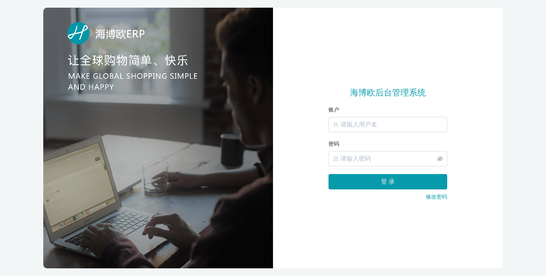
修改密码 (436, 197)
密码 (334, 144)
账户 (334, 110)
